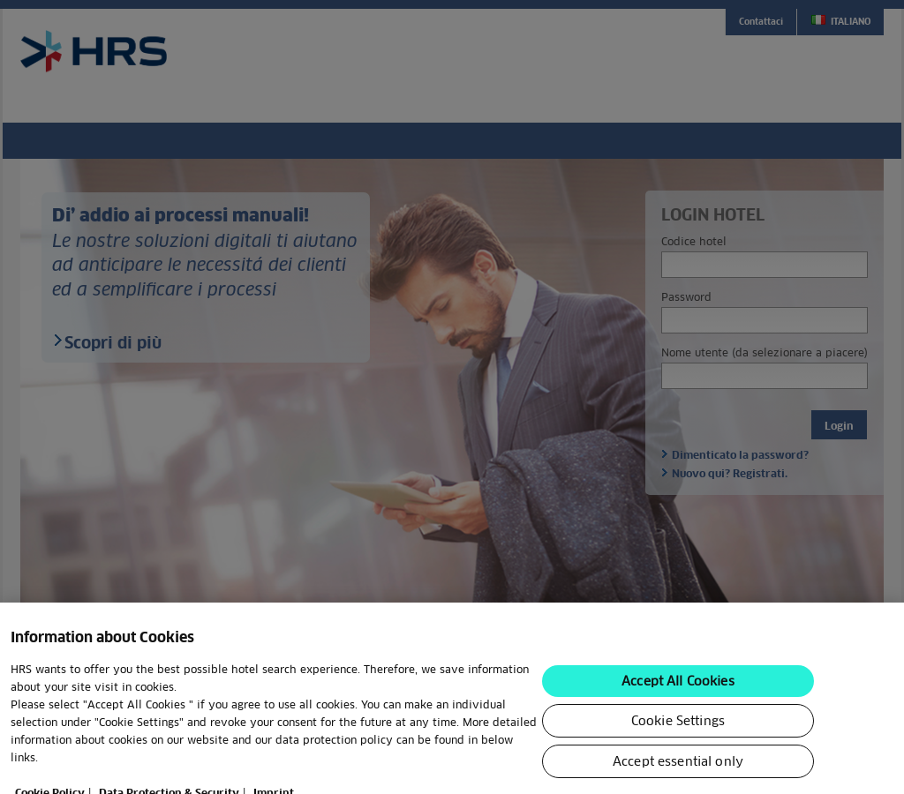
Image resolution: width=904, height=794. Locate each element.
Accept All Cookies (678, 717)
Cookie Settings (678, 757)
